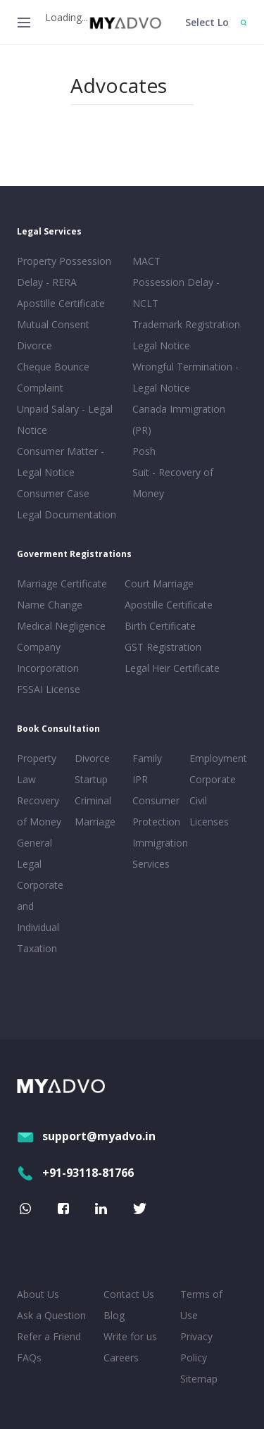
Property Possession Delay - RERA (64, 271)
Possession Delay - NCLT (176, 292)
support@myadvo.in (86, 1136)
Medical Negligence (61, 625)
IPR (140, 779)
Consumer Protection (156, 811)
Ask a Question (51, 1315)
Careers (121, 1357)
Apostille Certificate (61, 303)
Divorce (92, 758)
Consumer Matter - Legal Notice (60, 461)
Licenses (209, 821)
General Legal (34, 853)
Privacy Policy (196, 1347)
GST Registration (163, 647)
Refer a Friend (49, 1336)
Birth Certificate (160, 625)
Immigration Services (158, 853)
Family (147, 758)
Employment (215, 758)
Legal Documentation (66, 514)
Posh (144, 451)
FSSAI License (48, 689)
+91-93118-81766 (75, 1172)
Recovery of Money (39, 811)
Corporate (212, 779)
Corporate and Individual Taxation (40, 916)
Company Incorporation (48, 657)
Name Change (49, 604)
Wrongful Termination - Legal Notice (185, 377)
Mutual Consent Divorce (53, 335)
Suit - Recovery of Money (172, 483)
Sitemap (199, 1378)
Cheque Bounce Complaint (53, 377)
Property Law (36, 768)
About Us (38, 1294)
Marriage (95, 821)
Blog (114, 1315)
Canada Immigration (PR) (178, 419)
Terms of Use (201, 1304)
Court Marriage (159, 583)
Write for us (130, 1336)
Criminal (93, 800)
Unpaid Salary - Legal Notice (65, 419)
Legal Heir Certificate (172, 668)
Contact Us (128, 1294)
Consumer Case (53, 493)
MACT (146, 261)
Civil (198, 800)
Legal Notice (161, 345)
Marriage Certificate (62, 583)
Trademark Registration (186, 324)
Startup (91, 779)
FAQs (29, 1357)
